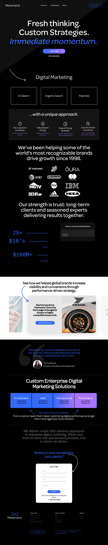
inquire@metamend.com (61, 533)
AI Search (23, 96)
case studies (60, 513)
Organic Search (54, 96)
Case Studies (55, 5)
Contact (82, 518)
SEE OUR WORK (54, 56)
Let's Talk (54, 51)
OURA (56, 516)
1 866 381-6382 (63, 532)
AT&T (56, 518)
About (64, 5)
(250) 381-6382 (73, 532)
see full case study (45, 323)
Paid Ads (84, 96)
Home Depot (58, 522)
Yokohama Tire (58, 520)
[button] (44, 5)
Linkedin (82, 516)
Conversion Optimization (36, 522)
